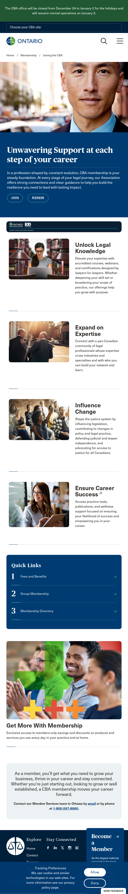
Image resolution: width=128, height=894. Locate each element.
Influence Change (88, 408)
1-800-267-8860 (65, 808)
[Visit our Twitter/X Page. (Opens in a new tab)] (64, 847)
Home (10, 55)
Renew (38, 198)
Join (15, 198)
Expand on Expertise (89, 331)
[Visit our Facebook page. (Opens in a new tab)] (50, 847)
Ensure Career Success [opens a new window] (94, 491)
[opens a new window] (39, 504)
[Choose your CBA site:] (64, 27)
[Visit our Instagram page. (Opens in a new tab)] (71, 847)
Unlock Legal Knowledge (93, 248)
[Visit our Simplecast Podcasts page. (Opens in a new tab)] (77, 847)
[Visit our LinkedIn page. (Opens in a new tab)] (57, 847)
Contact (32, 855)
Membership (28, 55)
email (92, 804)
